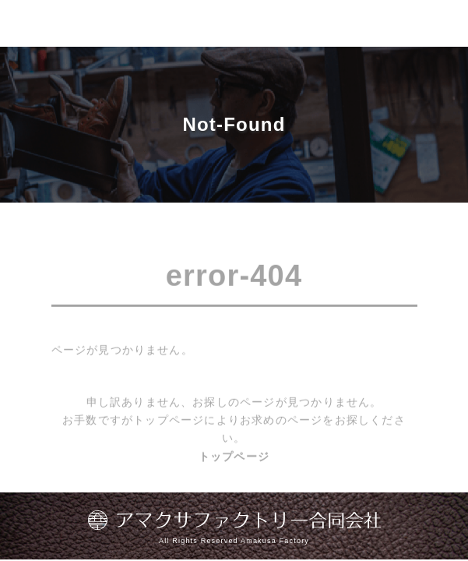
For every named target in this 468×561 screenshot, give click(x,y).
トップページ (234, 458)
